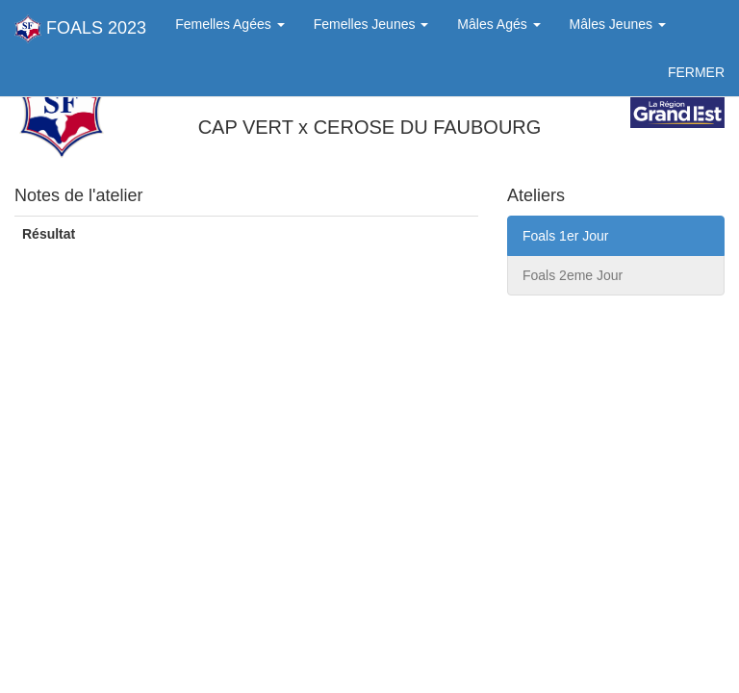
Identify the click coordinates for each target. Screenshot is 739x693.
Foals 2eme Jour (572, 275)
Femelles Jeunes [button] (371, 24)
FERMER (696, 72)
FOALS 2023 (80, 28)
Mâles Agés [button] (498, 24)
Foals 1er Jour (565, 236)
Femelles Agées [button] (230, 24)
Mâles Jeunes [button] (618, 24)
